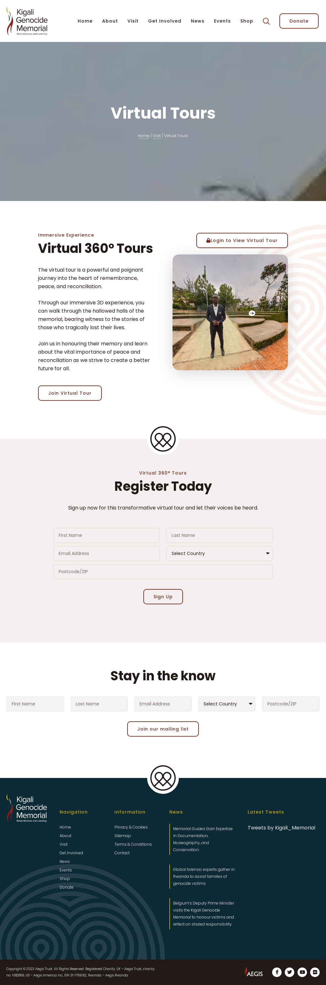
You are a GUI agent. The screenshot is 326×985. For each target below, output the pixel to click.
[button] (266, 21)
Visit (133, 21)
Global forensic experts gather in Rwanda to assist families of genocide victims (204, 876)
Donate (67, 887)
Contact (122, 853)
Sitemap (122, 835)
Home (85, 21)
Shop (246, 21)
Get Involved (164, 21)
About (110, 21)
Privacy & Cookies (131, 827)
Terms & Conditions (133, 844)
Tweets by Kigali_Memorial (281, 827)
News (198, 21)
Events (222, 21)
